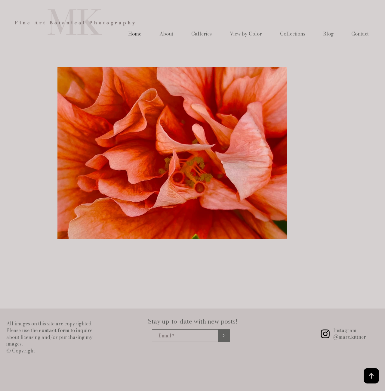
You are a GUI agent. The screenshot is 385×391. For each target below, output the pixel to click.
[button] (166, 33)
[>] (224, 335)
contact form (54, 330)
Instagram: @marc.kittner (349, 333)
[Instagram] (325, 334)
